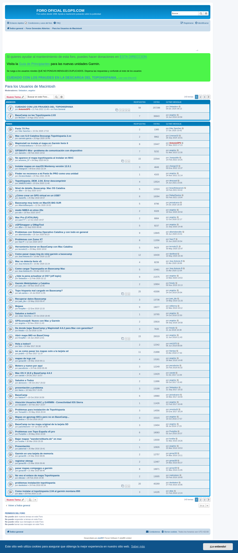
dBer (21, 191)
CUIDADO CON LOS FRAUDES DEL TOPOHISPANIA (44, 106)
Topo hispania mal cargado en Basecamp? (39, 290)
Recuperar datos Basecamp (30, 298)
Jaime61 (22, 153)
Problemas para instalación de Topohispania (40, 409)
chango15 (23, 169)
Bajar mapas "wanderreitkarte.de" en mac (38, 439)
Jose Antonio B (25, 256)
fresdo (172, 283)
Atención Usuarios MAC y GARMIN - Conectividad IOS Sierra (49, 402)
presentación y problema (29, 387)
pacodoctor (23, 368)
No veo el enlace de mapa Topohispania (37, 475)
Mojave (19, 306)
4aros (21, 390)
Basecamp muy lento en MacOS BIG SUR (38, 202)
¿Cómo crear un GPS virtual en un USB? (37, 195)
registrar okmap (24, 460)
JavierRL (22, 198)
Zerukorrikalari (25, 176)
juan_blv (22, 286)
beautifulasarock (176, 188)
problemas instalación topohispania (35, 482)
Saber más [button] (138, 546)
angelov (31, 90)
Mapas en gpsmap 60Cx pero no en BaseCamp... (42, 417)
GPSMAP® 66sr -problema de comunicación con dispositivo (48, 150)
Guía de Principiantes (34, 64)
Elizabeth (23, 405)
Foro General (59, 109)
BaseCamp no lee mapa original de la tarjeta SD (41, 424)
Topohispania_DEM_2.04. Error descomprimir (40, 181)
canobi (21, 375)
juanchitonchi (24, 427)
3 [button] (204, 97)
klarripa (172, 351)
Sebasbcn (23, 90)
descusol (173, 181)
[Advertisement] (106, 42)
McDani (22, 118)
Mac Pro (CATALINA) (26, 217)
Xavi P (21, 242)
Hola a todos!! (23, 343)
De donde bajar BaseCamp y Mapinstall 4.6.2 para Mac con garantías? (54, 328)
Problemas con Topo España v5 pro (35, 431)
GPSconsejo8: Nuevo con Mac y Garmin (37, 320)
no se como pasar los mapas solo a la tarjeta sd (41, 351)
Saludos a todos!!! (25, 313)
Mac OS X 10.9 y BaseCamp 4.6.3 (33, 373)
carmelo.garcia (25, 138)
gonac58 (22, 361)
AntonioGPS (24, 109)
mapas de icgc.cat (25, 358)
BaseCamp (21, 395)
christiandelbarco (26, 146)
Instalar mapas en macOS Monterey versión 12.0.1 (43, 166)
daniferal (173, 254)
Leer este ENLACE (127, 78)
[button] (208, 97)
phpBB (100, 538)
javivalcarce (174, 202)
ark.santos (23, 293)
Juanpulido (174, 157)
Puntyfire (22, 434)
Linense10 (173, 136)
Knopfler (22, 308)
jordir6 (21, 353)
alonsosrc (23, 383)
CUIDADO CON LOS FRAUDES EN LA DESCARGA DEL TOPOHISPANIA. (62, 77)
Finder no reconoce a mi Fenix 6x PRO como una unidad (46, 173)
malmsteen (174, 475)
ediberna (173, 306)
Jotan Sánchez (25, 316)
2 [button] (200, 97)
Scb (20, 346)
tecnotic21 (23, 249)
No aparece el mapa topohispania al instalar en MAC (44, 157)
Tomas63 (23, 412)
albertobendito (25, 234)
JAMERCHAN (25, 183)
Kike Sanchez (24, 131)
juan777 (22, 220)
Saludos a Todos (24, 380)
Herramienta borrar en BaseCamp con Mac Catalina (44, 246)
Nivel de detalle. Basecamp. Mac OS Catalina (40, 188)
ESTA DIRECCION (133, 57)
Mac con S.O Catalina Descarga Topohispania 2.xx (43, 136)
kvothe (21, 441)
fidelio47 (22, 397)
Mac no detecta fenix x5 (28, 261)
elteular (22, 478)
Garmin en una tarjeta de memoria (34, 453)
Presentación (22, 446)
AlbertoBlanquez (26, 205)
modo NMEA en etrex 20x (29, 210)
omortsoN (173, 409)
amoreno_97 (24, 160)
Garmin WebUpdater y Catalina (32, 283)
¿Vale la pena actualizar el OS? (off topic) (38, 276)
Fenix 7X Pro (22, 128)
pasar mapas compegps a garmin (33, 468)
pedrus (22, 419)
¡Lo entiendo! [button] (218, 546)
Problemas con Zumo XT (29, 239)
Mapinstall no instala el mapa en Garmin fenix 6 (41, 143)
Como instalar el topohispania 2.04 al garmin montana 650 (47, 491)
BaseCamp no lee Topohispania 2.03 (35, 115)
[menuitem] (38, 23)
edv (20, 212)
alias (21, 494)
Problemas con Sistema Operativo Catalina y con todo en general (51, 232)
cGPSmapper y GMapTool (29, 224)
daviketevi (23, 485)
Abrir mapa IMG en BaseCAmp (32, 335)
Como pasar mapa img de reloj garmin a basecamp (43, 254)
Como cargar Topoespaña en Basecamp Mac (40, 268)
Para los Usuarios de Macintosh (30, 86)
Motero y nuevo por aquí (28, 365)
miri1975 (173, 343)
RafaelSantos (175, 195)
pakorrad (22, 449)
